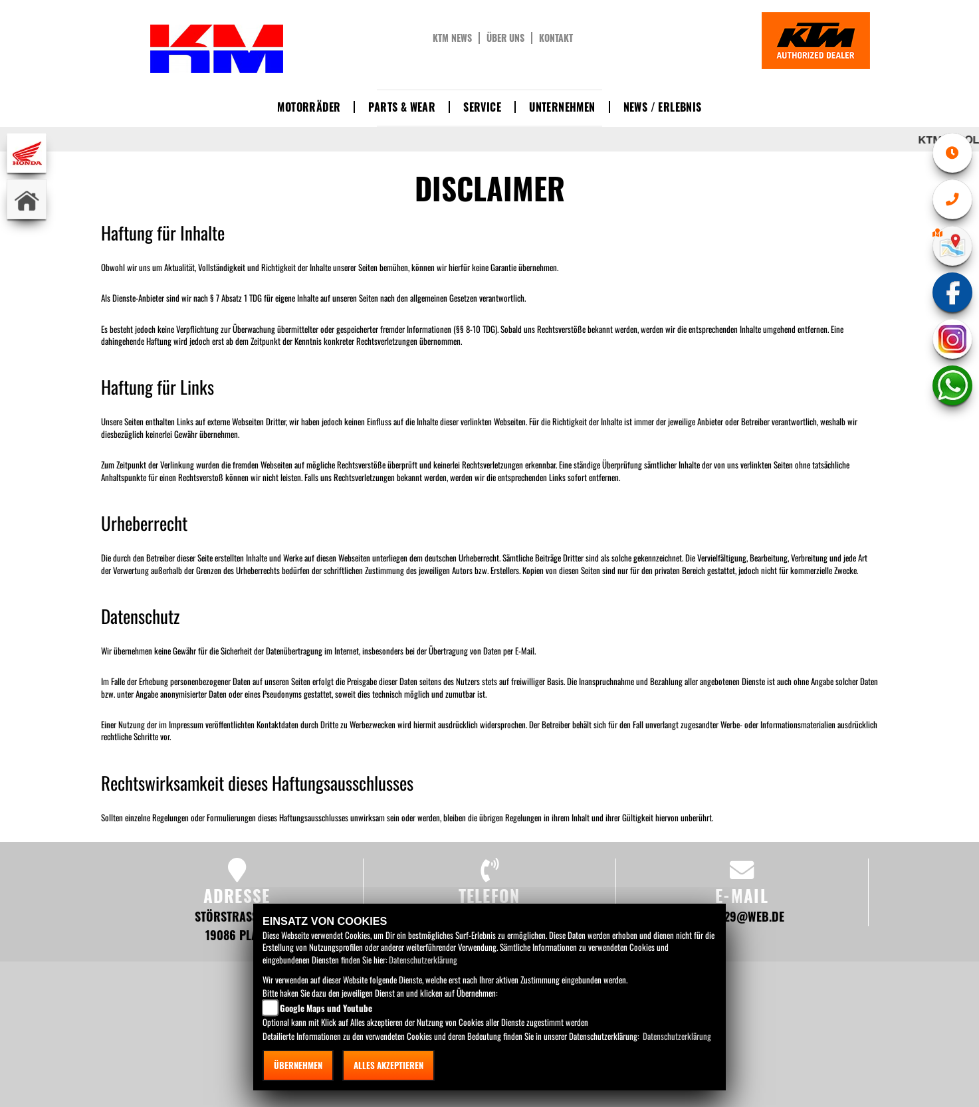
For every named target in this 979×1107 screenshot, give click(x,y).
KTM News (452, 38)
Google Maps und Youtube (326, 1008)
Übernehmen (298, 1065)
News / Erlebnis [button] (662, 107)
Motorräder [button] (308, 107)
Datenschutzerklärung (423, 959)
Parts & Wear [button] (401, 107)
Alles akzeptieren (388, 1065)
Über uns (505, 38)
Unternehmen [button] (562, 107)
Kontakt (556, 38)
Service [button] (482, 107)
